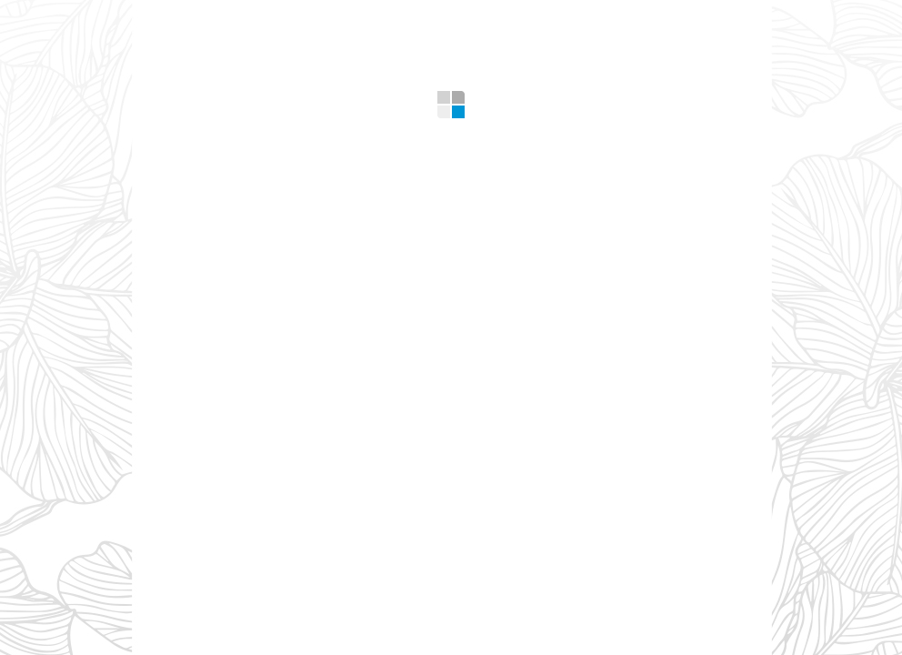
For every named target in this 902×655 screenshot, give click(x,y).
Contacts (658, 17)
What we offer (300, 17)
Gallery (439, 17)
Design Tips (544, 17)
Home (192, 17)
